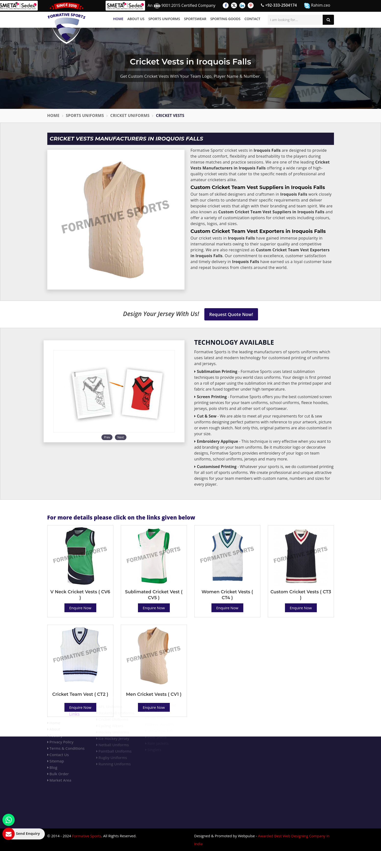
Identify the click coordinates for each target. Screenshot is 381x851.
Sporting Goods (225, 18)
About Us (136, 18)
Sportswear (195, 18)
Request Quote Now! (231, 314)
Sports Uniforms (164, 18)
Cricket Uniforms (129, 115)
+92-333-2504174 (279, 5)
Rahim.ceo (317, 5)
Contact (252, 18)
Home (118, 18)
